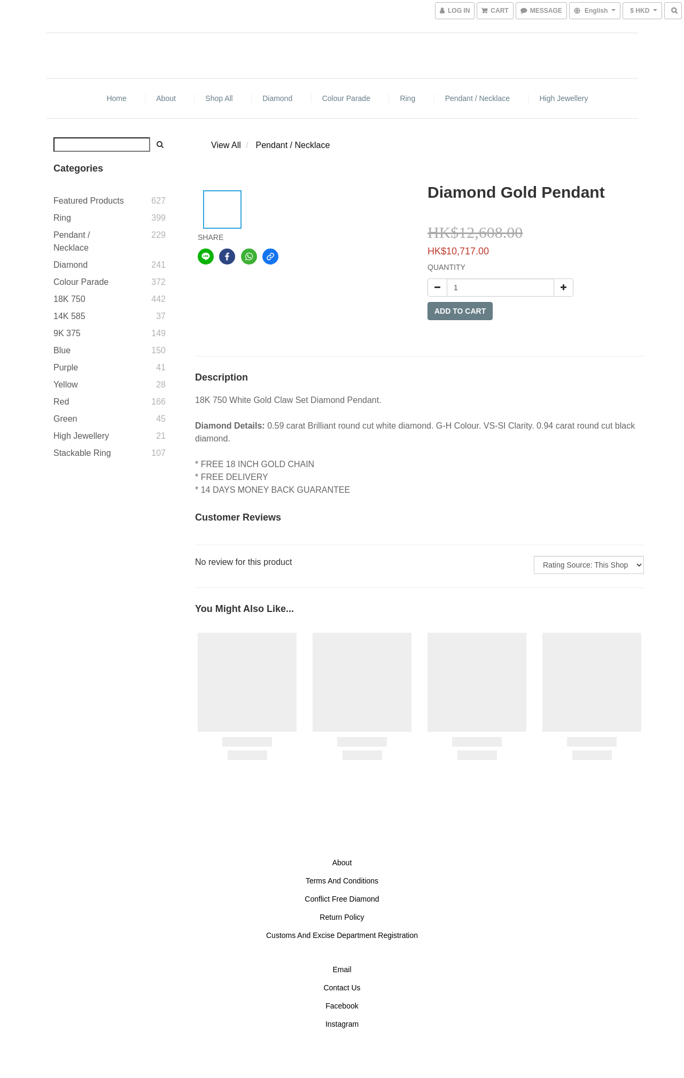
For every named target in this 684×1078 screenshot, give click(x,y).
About (166, 98)
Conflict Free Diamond (342, 899)
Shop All (218, 98)
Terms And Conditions (342, 881)
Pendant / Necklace (477, 98)
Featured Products (88, 200)
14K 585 (69, 316)
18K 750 (69, 299)
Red (61, 401)
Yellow (65, 384)
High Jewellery (563, 98)
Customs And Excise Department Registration (342, 935)
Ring (407, 98)
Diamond (277, 98)
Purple (65, 367)
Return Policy (342, 917)
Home (116, 98)
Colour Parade (346, 98)
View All (226, 145)
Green (65, 418)
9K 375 (67, 333)
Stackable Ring (82, 452)
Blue (62, 350)
